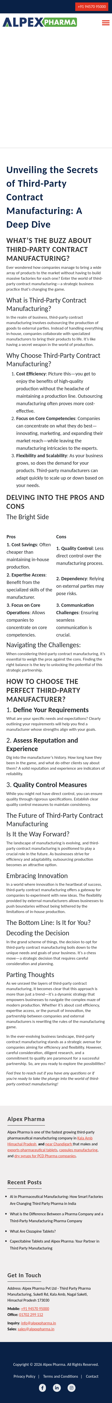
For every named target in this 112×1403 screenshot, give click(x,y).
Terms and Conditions (60, 1376)
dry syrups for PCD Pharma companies (45, 1156)
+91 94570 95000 (92, 6)
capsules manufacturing (78, 1150)
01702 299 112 (31, 1314)
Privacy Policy (25, 1376)
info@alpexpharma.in (38, 1323)
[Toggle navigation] (104, 22)
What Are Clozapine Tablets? (33, 1231)
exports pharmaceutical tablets (32, 1150)
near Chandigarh (58, 1144)
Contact (92, 1376)
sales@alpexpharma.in (36, 1329)
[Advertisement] (56, 87)
